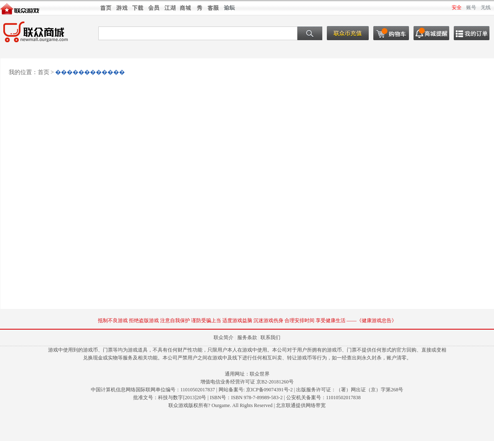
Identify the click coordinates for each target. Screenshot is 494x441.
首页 (43, 72)
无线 (486, 7)
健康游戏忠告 (377, 320)
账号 (471, 7)
